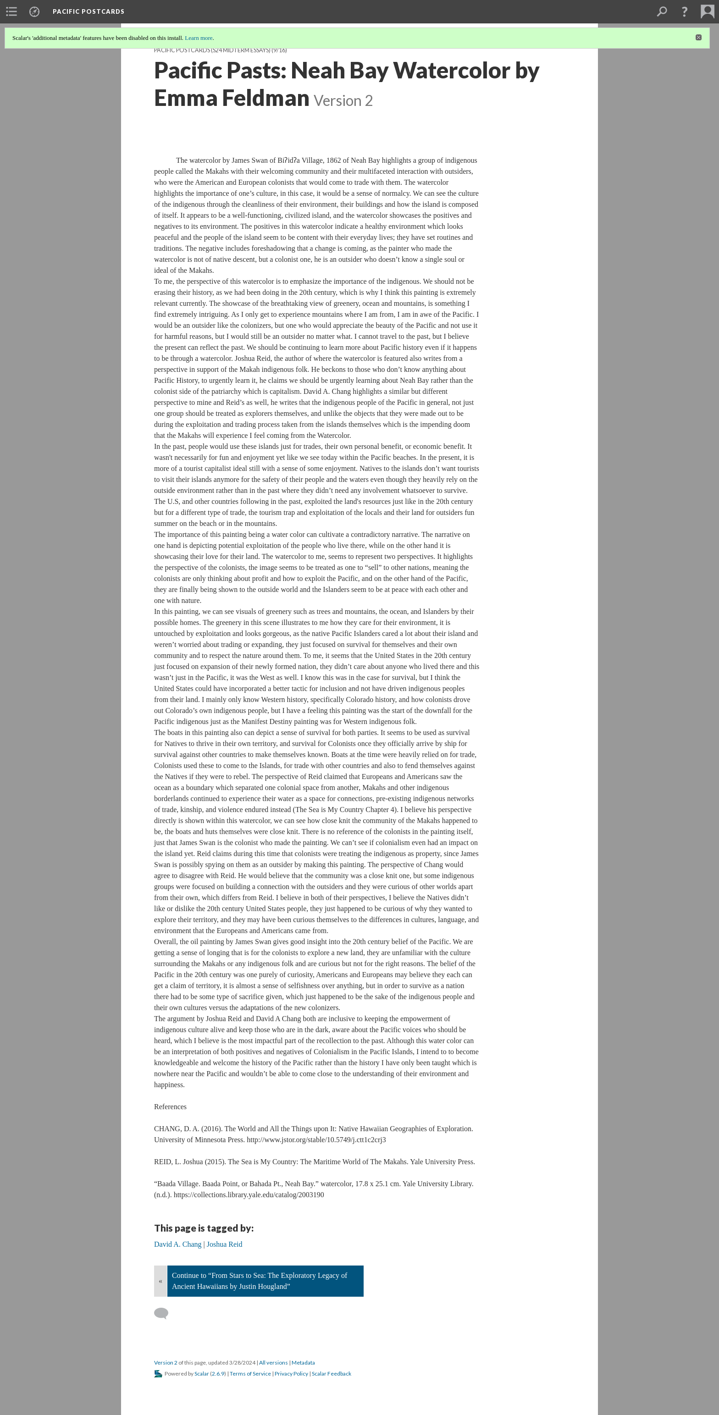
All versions (273, 1362)
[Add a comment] (165, 1314)
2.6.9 (218, 1373)
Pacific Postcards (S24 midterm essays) (212, 50)
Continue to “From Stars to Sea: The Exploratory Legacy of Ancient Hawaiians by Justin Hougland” (259, 1280)
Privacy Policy (291, 1373)
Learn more (198, 37)
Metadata (303, 1362)
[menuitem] (11, 11)
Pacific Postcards (89, 11)
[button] (684, 11)
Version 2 (165, 1362)
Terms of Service (250, 1373)
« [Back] (160, 1281)
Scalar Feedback (331, 1373)
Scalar (201, 1373)
